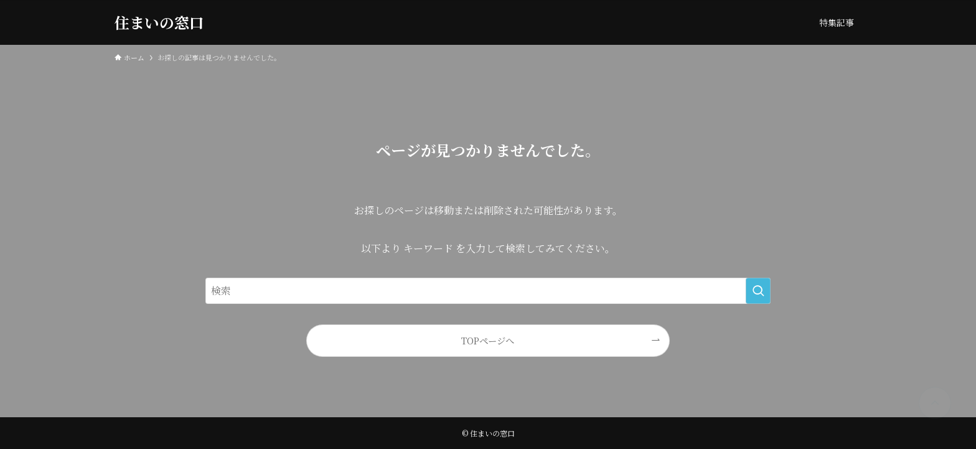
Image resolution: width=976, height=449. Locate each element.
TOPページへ (487, 340)
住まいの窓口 (159, 22)
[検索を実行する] (758, 291)
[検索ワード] (488, 291)
